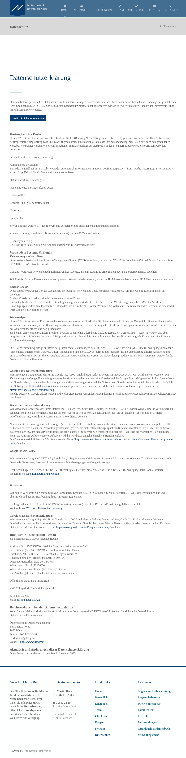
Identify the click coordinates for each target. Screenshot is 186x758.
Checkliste (101, 716)
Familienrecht (146, 709)
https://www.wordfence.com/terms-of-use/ (98, 439)
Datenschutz (102, 734)
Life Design (30, 750)
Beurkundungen (147, 722)
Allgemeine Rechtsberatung (154, 691)
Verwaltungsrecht (148, 734)
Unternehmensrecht (149, 703)
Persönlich (101, 697)
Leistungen (101, 703)
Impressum (45, 750)
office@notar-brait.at (67, 706)
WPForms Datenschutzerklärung (44, 508)
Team (98, 709)
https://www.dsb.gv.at (32, 641)
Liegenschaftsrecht (149, 697)
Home (98, 691)
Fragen (99, 722)
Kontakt (100, 728)
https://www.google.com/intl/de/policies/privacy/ (83, 527)
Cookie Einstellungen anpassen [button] (28, 118)
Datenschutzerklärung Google (42, 473)
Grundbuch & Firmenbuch (154, 728)
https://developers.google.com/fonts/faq (32, 389)
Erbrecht (143, 716)
